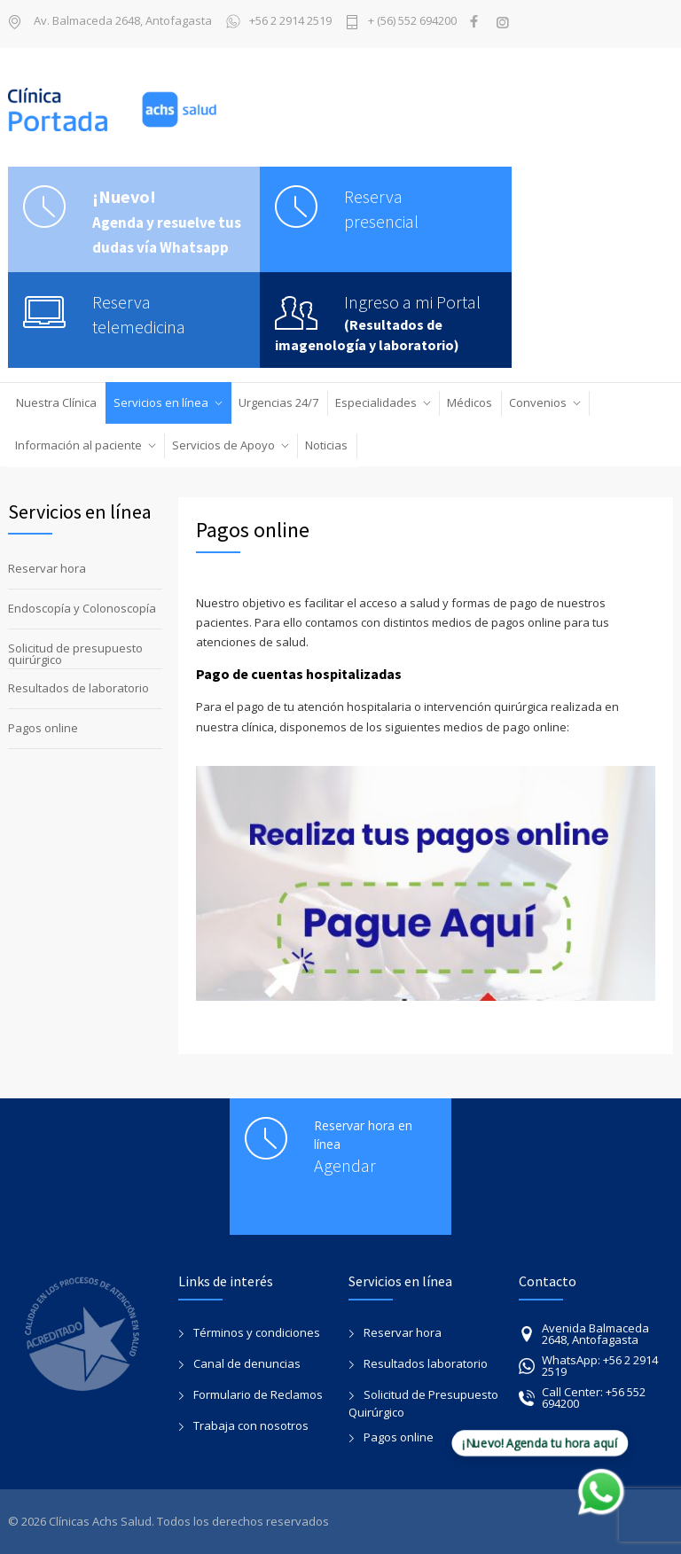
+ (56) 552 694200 (412, 21)
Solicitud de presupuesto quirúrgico (75, 654)
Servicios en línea (161, 402)
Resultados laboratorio (426, 1363)
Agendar (345, 1165)
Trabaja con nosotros (251, 1425)
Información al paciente (78, 445)
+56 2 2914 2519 (278, 22)
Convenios (538, 402)
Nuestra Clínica (56, 402)
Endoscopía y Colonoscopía (82, 608)
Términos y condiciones (256, 1332)
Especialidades (376, 402)
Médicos (469, 402)
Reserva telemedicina (138, 314)
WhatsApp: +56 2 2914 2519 (588, 1365)
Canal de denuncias (247, 1363)
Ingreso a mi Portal (412, 302)
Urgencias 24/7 (278, 402)
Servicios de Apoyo (223, 445)
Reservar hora (47, 568)
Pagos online (43, 728)
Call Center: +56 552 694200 (582, 1397)
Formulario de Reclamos (258, 1394)
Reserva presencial (381, 208)
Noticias (326, 445)
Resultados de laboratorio (78, 688)
